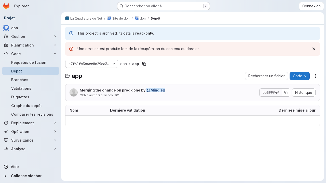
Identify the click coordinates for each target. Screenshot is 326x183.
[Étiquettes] (30, 97)
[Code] (30, 54)
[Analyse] (30, 149)
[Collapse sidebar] (30, 176)
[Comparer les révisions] (30, 114)
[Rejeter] (314, 49)
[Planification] (30, 45)
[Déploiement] (30, 123)
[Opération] (30, 131)
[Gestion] (30, 36)
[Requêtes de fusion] (30, 62)
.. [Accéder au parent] (70, 121)
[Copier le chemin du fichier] (144, 64)
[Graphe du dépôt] (30, 105)
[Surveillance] (30, 140)
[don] (30, 28)
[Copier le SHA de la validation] (286, 92)
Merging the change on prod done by (122, 90)
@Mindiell (156, 90)
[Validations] (30, 88)
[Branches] (30, 79)
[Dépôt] (30, 71)
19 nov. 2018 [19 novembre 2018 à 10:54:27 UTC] (112, 95)
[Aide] (30, 167)
